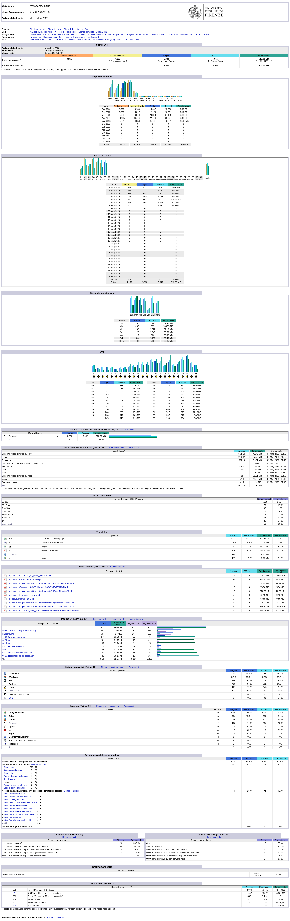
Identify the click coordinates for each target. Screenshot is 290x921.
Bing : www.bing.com (13, 770)
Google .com (9, 767)
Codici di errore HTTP (57, 39)
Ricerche (68, 37)
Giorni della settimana (73, 29)
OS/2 (11, 698)
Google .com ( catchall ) (14, 788)
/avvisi (5, 649)
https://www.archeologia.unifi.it (17, 811)
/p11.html (6, 643)
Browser (184, 34)
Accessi (91, 34)
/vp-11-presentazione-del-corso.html (18, 656)
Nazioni (33, 32)
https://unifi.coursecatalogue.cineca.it (20, 802)
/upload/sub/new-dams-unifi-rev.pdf (24, 595)
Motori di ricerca (50, 37)
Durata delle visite (38, 34)
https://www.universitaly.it (15, 793)
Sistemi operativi (150, 34)
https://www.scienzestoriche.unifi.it (19, 814)
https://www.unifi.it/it (12, 817)
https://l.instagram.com (14, 799)
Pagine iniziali (119, 34)
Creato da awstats (55, 918)
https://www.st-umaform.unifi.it (17, 796)
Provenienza (35, 37)
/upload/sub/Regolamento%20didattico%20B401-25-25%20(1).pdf (38, 587)
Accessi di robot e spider (66, 32)
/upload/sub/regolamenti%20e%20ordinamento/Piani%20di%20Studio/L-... (42, 583)
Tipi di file (52, 34)
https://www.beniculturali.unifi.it (17, 820)
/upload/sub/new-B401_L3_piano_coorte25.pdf (30, 575)
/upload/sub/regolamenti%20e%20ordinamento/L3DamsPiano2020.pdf (40, 591)
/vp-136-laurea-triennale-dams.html (17, 653)
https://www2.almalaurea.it (15, 805)
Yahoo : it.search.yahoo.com (16, 776)
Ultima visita (101, 32)
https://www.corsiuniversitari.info (18, 808)
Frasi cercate (79, 37)
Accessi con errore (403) (104, 39)
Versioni (162, 34)
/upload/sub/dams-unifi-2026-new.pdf (25, 579)
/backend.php (8, 634)
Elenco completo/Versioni (112, 667)
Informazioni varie (38, 39)
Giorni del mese (55, 29)
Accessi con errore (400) (80, 39)
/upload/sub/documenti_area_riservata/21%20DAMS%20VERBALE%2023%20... (45, 610)
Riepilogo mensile (38, 29)
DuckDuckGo (10, 779)
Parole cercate (93, 37)
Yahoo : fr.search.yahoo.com (16, 785)
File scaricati (63, 34)
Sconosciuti (173, 34)
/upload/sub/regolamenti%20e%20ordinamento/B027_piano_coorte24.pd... (42, 606)
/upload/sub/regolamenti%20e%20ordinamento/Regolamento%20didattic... (42, 603)
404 (14, 893)
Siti (60, 37)
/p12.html (6, 640)
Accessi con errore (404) (128, 39)
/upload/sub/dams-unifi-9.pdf (21, 599)
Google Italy (9, 773)
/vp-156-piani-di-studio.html (14, 637)
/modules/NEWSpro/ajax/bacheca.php (19, 631)
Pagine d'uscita (134, 34)
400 (14, 906)
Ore (86, 29)
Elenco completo (45, 32)
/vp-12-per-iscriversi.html (13, 646)
